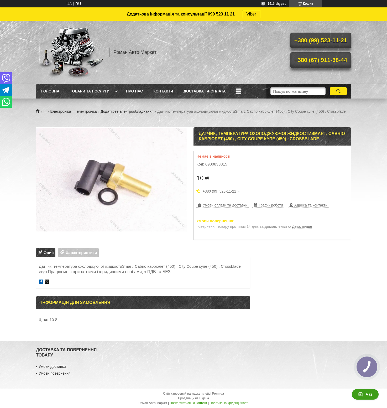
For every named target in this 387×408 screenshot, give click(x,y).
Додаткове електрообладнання (127, 111)
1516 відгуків (277, 4)
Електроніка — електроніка (73, 111)
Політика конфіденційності (229, 403)
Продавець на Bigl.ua (193, 398)
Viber (251, 14)
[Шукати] (338, 91)
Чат (365, 394)
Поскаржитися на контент (188, 403)
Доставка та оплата (205, 91)
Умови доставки (52, 366)
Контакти (163, 91)
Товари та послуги (89, 91)
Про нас (134, 91)
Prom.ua (218, 393)
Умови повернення (55, 373)
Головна (50, 91)
